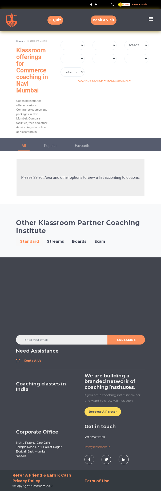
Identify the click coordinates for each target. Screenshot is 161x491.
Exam (99, 241)
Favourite (82, 146)
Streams (55, 241)
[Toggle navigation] (150, 20)
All (24, 146)
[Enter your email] (61, 340)
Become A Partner (103, 411)
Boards (79, 241)
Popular (50, 146)
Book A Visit (103, 20)
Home (19, 41)
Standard (29, 241)
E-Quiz (55, 20)
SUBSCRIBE (126, 340)
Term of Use (97, 480)
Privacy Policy (26, 480)
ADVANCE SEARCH (92, 81)
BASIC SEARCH (119, 81)
